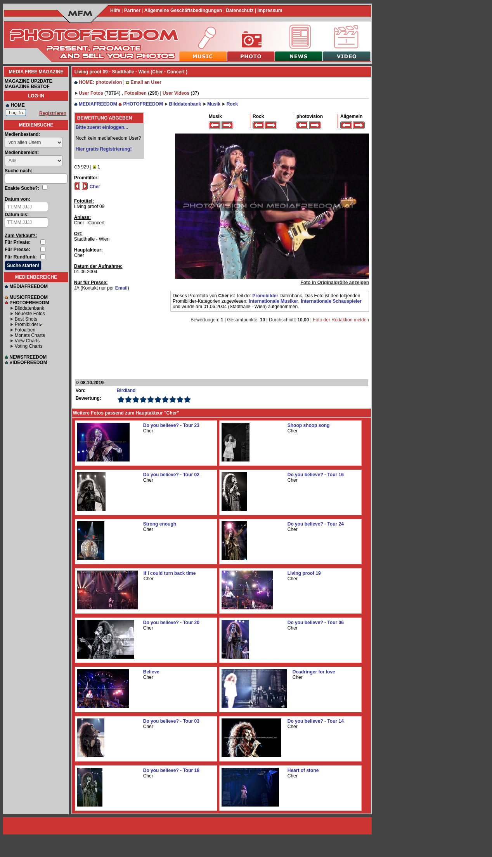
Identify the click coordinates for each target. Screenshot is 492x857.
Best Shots (26, 319)
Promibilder (26, 324)
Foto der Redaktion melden (341, 320)
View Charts (27, 340)
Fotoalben (25, 330)
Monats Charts (30, 335)
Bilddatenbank (29, 308)
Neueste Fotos (30, 313)
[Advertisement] (221, 347)
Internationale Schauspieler (331, 301)
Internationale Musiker (273, 301)
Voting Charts (29, 346)
